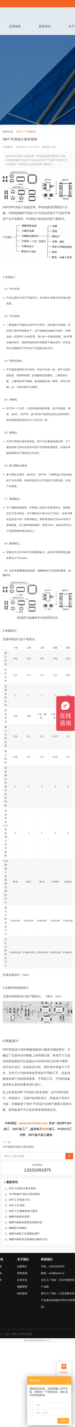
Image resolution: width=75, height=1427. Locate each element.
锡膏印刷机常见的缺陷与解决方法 (28, 1239)
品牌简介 (22, 1266)
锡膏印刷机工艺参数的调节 (24, 1233)
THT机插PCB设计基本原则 (18, 1146)
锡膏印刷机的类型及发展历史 (25, 1222)
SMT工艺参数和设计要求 (23, 1211)
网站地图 (27, 1334)
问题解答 (31, 131)
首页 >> (21, 131)
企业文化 (22, 1279)
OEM (45, 1129)
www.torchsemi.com (33, 1123)
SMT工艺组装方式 (19, 1199)
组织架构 (22, 1293)
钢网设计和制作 (18, 1227)
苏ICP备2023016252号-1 (36, 1340)
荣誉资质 (22, 1273)
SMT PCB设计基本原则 (22, 1188)
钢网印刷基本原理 (19, 1216)
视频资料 (22, 1286)
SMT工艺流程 (17, 1205)
